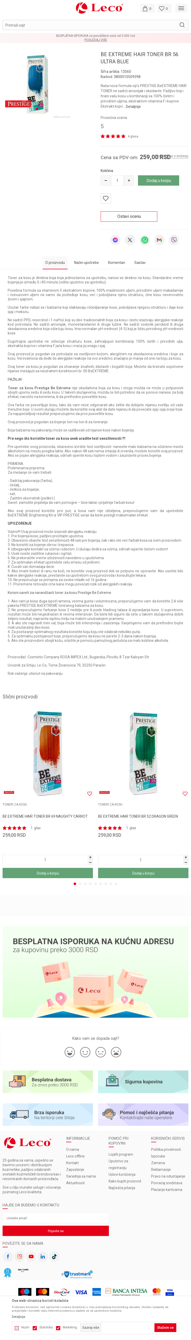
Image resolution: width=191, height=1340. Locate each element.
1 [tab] (37, 108)
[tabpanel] (37, 84)
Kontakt (72, 1163)
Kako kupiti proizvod (125, 1181)
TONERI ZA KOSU (15, 804)
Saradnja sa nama (81, 1176)
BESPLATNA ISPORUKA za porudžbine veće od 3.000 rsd (95, 36)
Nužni (25, 1327)
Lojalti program (121, 1154)
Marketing (70, 1327)
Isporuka (158, 1156)
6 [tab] (100, 884)
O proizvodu (55, 263)
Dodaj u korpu (158, 180)
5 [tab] (95, 884)
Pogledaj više (95, 40)
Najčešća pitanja (122, 1188)
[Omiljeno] (164, 8)
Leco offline (75, 1156)
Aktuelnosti (75, 1183)
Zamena (158, 1163)
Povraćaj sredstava (166, 1183)
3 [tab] (85, 884)
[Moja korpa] (148, 8)
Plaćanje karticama (166, 1190)
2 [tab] (80, 884)
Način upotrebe (86, 263)
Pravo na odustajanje (168, 1176)
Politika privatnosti (166, 1149)
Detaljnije (133, 107)
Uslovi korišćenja (122, 1174)
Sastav (140, 263)
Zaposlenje (75, 1170)
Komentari (116, 263)
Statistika (46, 1327)
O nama (72, 1149)
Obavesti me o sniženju (171, 156)
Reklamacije (161, 1170)
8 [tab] (111, 884)
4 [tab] (90, 884)
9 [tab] (116, 884)
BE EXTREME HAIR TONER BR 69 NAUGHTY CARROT (45, 816)
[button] (95, 25)
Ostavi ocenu (129, 216)
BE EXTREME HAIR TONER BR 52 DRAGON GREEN (138, 816)
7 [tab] (106, 884)
